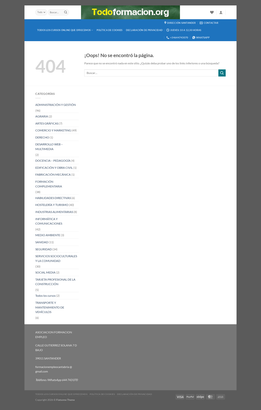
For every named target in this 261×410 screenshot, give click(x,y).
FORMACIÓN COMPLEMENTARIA (48, 184)
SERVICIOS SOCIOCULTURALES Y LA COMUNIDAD (56, 258)
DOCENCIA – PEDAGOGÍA (53, 160)
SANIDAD (41, 242)
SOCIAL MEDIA (45, 272)
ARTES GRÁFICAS (46, 123)
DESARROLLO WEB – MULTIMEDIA (49, 146)
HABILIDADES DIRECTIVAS (53, 198)
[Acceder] (221, 12)
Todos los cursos (45, 295)
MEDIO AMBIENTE (47, 235)
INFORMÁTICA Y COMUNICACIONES (48, 221)
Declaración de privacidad (144, 30)
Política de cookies (110, 30)
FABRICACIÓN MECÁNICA (53, 174)
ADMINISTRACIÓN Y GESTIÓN (55, 104)
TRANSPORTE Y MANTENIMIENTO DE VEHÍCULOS (49, 307)
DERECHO (42, 137)
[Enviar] (66, 12)
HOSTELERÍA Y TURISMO (51, 204)
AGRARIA (41, 116)
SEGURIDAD (43, 249)
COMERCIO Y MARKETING (53, 130)
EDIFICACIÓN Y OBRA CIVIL (54, 167)
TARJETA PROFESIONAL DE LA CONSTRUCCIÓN (55, 282)
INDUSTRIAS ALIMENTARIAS (54, 212)
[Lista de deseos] (212, 12)
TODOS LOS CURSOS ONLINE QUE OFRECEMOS (65, 30)
